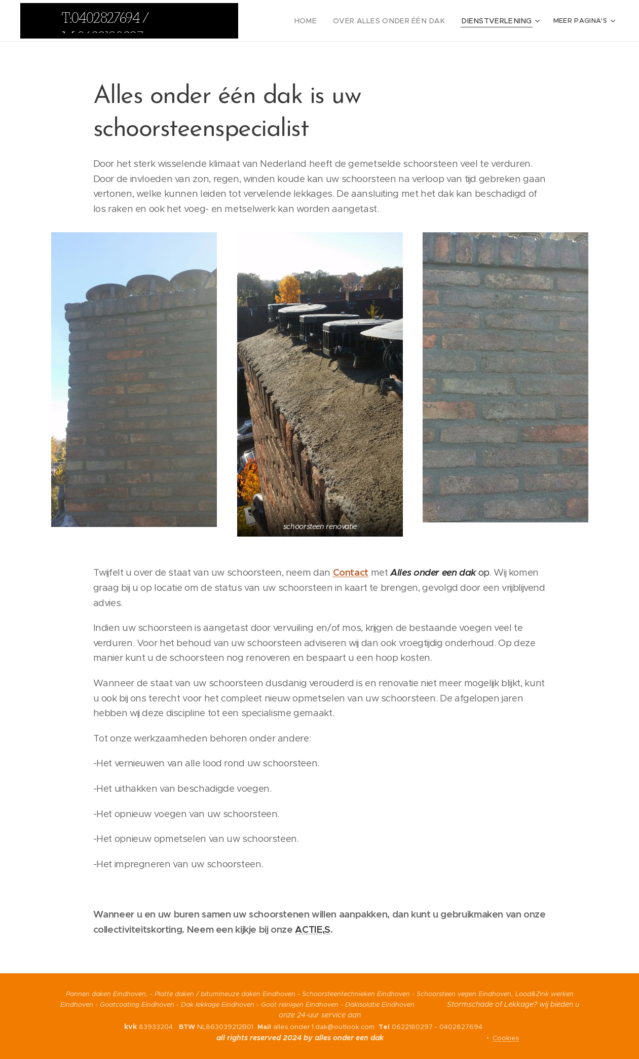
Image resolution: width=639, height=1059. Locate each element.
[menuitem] (327, 20)
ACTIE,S (312, 929)
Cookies (506, 1038)
